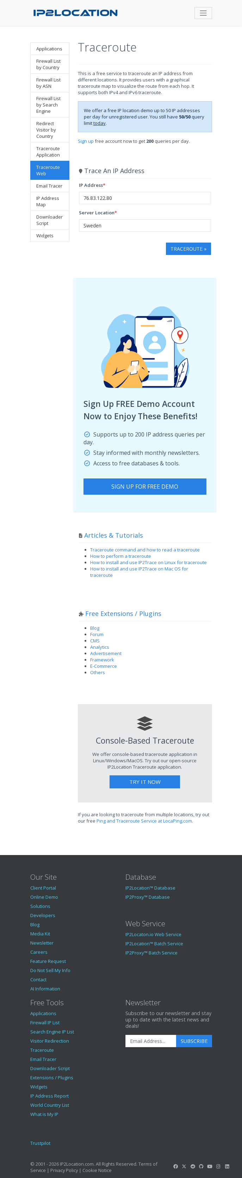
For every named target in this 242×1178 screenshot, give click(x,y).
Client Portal (43, 888)
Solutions (40, 906)
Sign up (86, 141)
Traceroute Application (48, 151)
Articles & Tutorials (113, 535)
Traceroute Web (48, 170)
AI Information (45, 988)
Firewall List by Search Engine (48, 104)
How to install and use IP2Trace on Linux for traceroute (148, 562)
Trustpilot (40, 1143)
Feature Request (48, 961)
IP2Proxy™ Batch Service (151, 953)
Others (97, 672)
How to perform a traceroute (120, 556)
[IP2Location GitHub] (201, 1166)
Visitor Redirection (49, 1041)
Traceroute (42, 1050)
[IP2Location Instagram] (218, 1166)
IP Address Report (49, 1096)
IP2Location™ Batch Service (154, 943)
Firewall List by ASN (48, 83)
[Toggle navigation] (203, 13)
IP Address (91, 185)
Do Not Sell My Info (50, 970)
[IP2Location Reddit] (193, 1166)
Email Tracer (49, 186)
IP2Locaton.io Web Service (153, 934)
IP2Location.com (77, 1164)
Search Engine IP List (52, 1032)
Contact (38, 979)
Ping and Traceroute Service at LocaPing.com (144, 821)
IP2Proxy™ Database (147, 897)
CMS (95, 640)
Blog (94, 628)
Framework (102, 660)
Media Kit (40, 933)
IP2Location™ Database (150, 888)
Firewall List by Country (48, 64)
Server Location (96, 212)
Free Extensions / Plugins (123, 613)
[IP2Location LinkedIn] (227, 1166)
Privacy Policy (64, 1170)
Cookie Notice (97, 1170)
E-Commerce (103, 666)
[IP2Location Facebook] (176, 1166)
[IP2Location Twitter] (184, 1166)
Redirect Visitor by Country (46, 129)
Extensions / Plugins (51, 1077)
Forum (97, 634)
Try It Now (145, 781)
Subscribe (194, 1041)
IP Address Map (47, 201)
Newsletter (42, 943)
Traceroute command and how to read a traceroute (145, 550)
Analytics (99, 647)
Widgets (45, 235)
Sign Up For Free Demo (144, 486)
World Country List (49, 1105)
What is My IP (44, 1114)
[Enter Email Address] (150, 1041)
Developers (42, 915)
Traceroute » (188, 248)
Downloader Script (49, 220)
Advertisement (106, 653)
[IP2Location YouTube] (210, 1166)
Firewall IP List (45, 1022)
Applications (49, 48)
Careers (39, 952)
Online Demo (44, 897)
